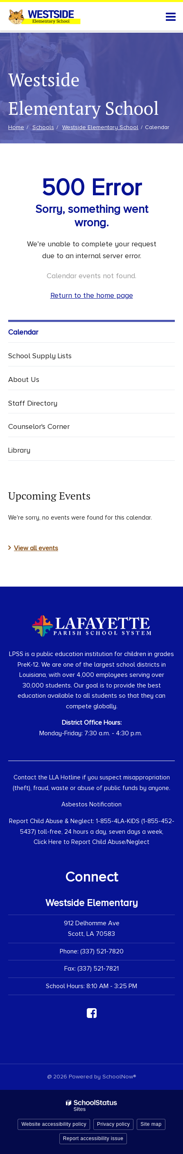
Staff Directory (32, 403)
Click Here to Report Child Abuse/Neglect (91, 842)
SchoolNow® (119, 1076)
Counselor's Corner (39, 426)
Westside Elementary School (100, 127)
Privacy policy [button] (113, 1124)
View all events (36, 548)
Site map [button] (150, 1124)
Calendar (23, 332)
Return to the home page (91, 295)
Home (16, 127)
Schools (43, 127)
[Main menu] (170, 16)
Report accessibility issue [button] (93, 1138)
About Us (23, 379)
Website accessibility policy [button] (53, 1124)
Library (19, 450)
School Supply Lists (40, 355)
